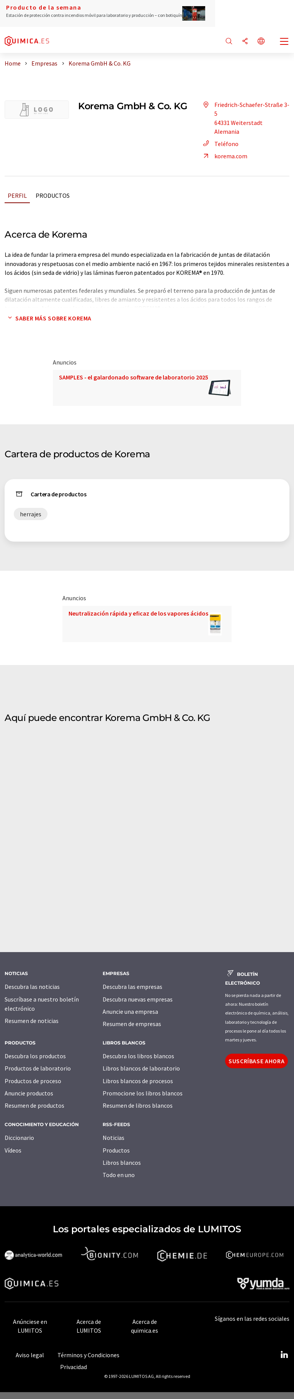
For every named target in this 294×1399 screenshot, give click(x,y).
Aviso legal (30, 1355)
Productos (53, 195)
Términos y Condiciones (88, 1355)
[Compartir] (245, 41)
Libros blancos (122, 1162)
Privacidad (73, 1367)
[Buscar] (229, 41)
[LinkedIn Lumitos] (284, 1355)
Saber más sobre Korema (48, 318)
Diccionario (19, 1137)
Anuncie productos (29, 1093)
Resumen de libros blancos (138, 1105)
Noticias (113, 1137)
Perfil (17, 195)
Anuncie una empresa (130, 1011)
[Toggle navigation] (284, 42)
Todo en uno (119, 1175)
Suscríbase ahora (256, 1061)
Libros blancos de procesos (138, 1081)
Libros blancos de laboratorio (141, 1068)
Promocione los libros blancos (143, 1093)
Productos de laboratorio (38, 1068)
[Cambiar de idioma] (261, 41)
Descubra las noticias (32, 986)
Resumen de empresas (132, 1024)
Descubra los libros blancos (138, 1056)
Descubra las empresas (132, 986)
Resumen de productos (34, 1105)
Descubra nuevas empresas (138, 999)
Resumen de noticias (32, 1021)
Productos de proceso (33, 1081)
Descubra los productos (35, 1056)
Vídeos (13, 1150)
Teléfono (219, 144)
